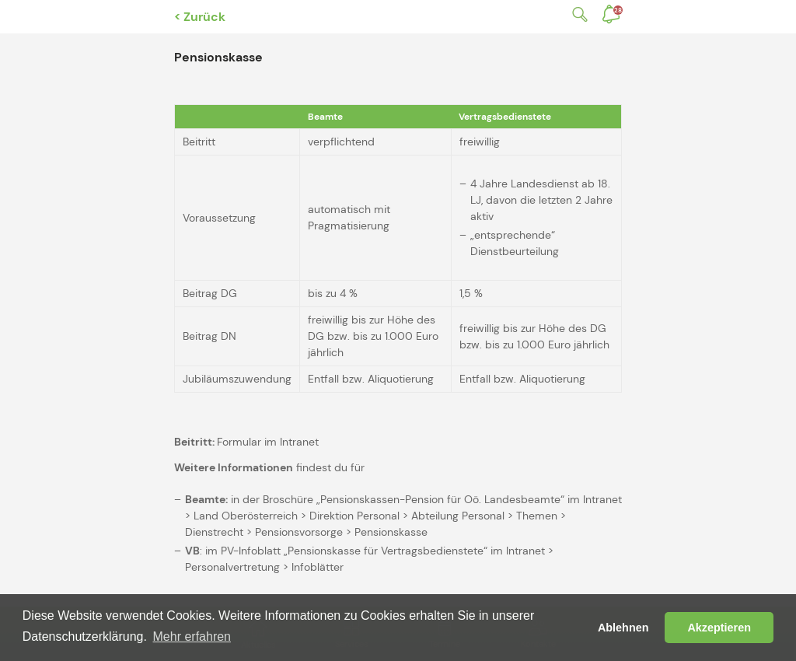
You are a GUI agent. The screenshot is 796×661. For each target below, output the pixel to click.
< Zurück (199, 17)
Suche (576, 14)
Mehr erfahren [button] (192, 636)
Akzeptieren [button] (719, 627)
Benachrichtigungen (618, 10)
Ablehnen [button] (623, 627)
